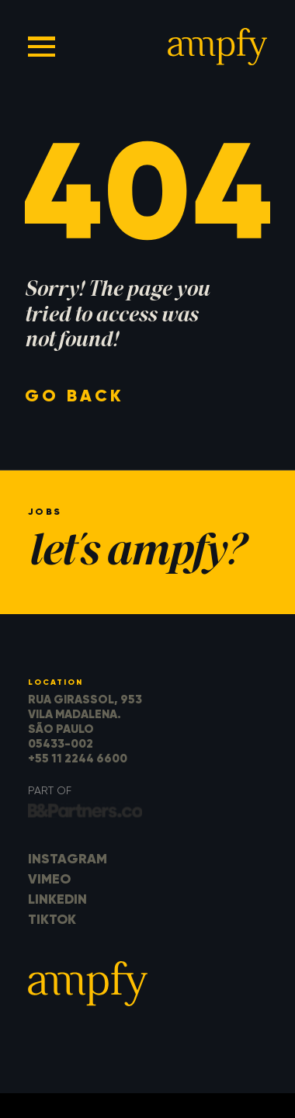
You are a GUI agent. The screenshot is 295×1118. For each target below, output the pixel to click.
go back (74, 395)
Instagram (67, 858)
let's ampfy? (136, 554)
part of (49, 790)
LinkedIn (57, 899)
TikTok (52, 919)
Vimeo (49, 878)
